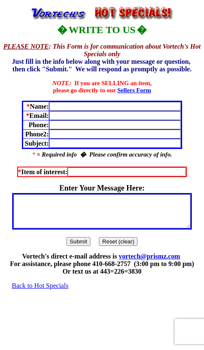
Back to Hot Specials (40, 291)
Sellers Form (134, 90)
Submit (78, 248)
